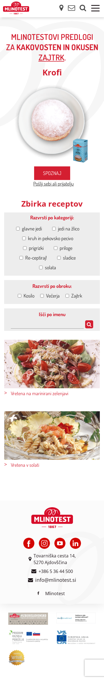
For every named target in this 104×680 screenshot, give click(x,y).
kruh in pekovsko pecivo (47, 238)
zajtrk (51, 57)
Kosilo (26, 296)
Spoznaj (52, 173)
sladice (66, 258)
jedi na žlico (65, 228)
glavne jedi (29, 228)
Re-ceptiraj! (33, 258)
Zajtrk (73, 296)
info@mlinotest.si (55, 580)
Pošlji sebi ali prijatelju (53, 184)
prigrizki (33, 248)
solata (47, 267)
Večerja (50, 296)
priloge (63, 248)
